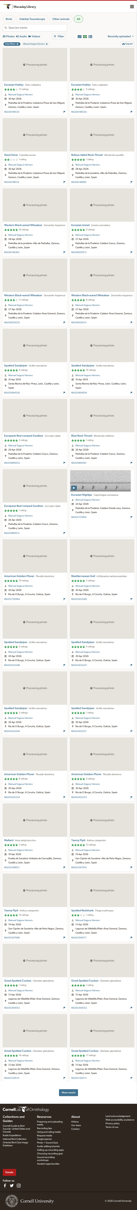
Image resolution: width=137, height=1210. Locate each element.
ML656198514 (11, 182)
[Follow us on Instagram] (19, 1185)
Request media (44, 1135)
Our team (76, 1125)
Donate (9, 1172)
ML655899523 (12, 463)
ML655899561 (78, 463)
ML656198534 (78, 112)
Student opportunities (48, 1164)
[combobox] (37, 27)
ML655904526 (12, 393)
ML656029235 (12, 322)
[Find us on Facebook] (5, 1185)
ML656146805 (78, 182)
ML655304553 (12, 1008)
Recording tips (44, 1128)
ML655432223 (79, 797)
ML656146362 (11, 252)
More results (68, 1092)
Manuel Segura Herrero (20, 94)
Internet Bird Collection (14, 1139)
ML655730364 (12, 599)
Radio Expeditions (12, 1135)
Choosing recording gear (50, 1153)
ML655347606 (12, 937)
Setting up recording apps (50, 1150)
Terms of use (112, 1127)
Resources (44, 1116)
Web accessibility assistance (120, 1120)
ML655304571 (78, 937)
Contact (75, 1129)
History (75, 1122)
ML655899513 (11, 533)
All (78, 19)
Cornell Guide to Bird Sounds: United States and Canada (16, 1129)
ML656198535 (11, 112)
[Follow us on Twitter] (12, 1185)
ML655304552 (79, 1008)
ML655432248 (12, 665)
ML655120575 (11, 1078)
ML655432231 (78, 731)
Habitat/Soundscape (32, 19)
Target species (44, 1139)
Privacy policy (113, 1123)
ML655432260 (79, 599)
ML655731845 (78, 517)
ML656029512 (78, 252)
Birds (9, 19)
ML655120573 (78, 1078)
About (75, 1116)
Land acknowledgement (118, 1116)
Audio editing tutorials (48, 1146)
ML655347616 (78, 867)
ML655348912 (11, 867)
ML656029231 (78, 322)
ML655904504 (79, 393)
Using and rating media (49, 1132)
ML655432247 (79, 665)
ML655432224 (12, 797)
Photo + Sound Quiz (47, 1143)
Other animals (61, 19)
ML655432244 (12, 731)
